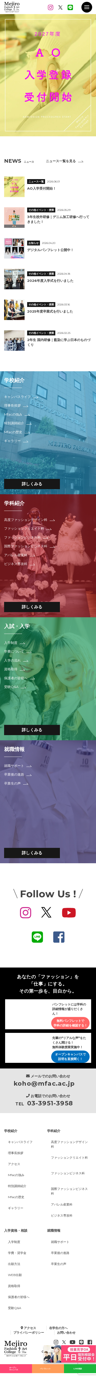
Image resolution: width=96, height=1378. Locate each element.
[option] (48, 75)
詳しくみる (32, 483)
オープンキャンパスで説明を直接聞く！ (70, 1057)
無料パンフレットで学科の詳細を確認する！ (70, 1023)
